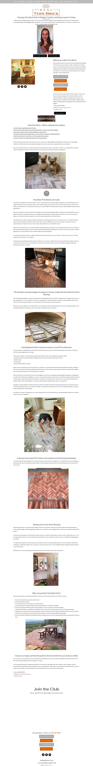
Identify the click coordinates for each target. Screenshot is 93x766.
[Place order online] (40, 55)
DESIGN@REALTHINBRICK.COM (48, 763)
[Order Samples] (54, 55)
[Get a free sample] (60, 81)
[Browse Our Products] (60, 76)
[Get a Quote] (60, 85)
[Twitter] (25, 86)
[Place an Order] (60, 89)
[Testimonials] (60, 113)
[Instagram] (18, 86)
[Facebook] (22, 86)
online (60, 109)
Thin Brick (28, 22)
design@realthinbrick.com (65, 107)
